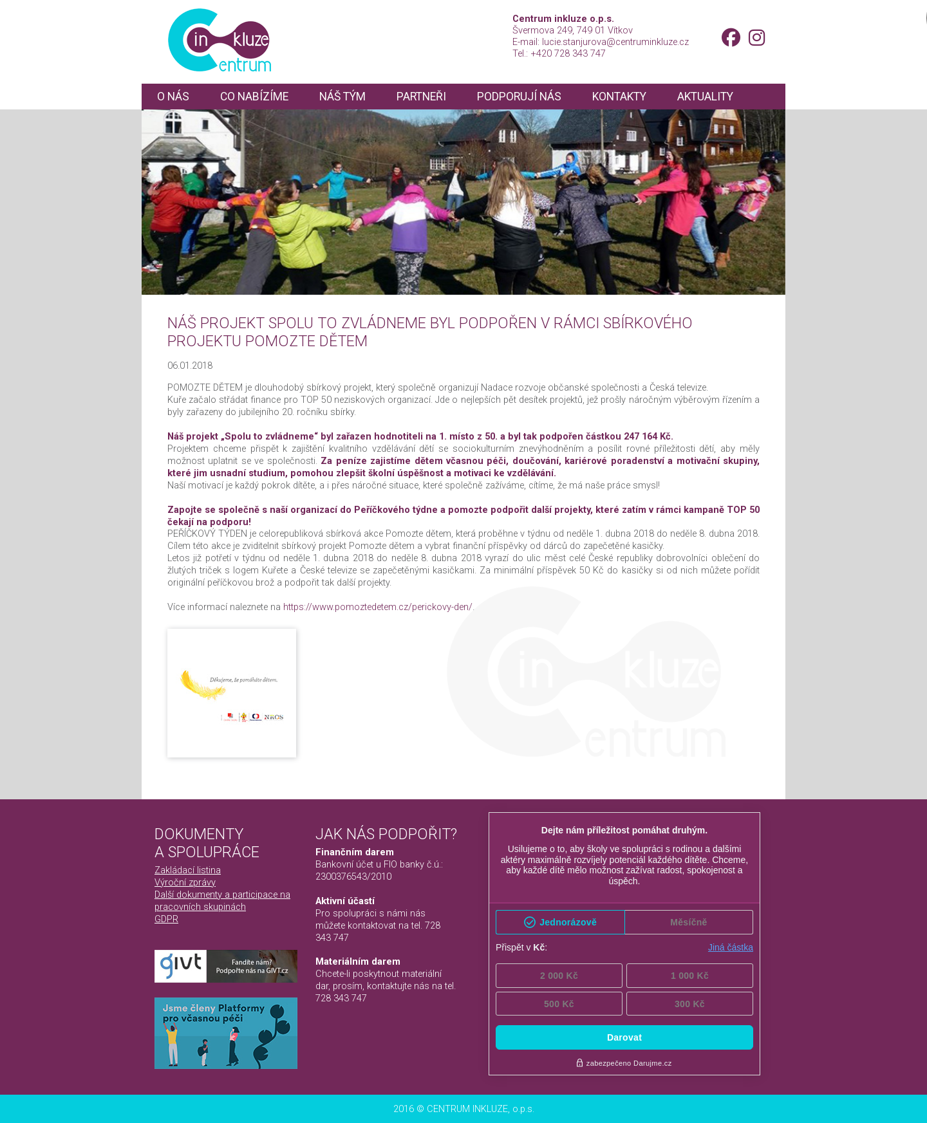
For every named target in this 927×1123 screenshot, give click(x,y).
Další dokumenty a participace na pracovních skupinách (222, 901)
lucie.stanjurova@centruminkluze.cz (615, 42)
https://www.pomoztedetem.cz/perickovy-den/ (378, 607)
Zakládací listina (187, 870)
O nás (173, 96)
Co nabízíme (254, 96)
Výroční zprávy (185, 882)
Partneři (421, 96)
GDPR (166, 919)
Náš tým (342, 96)
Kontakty (619, 96)
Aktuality (705, 96)
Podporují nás (519, 96)
